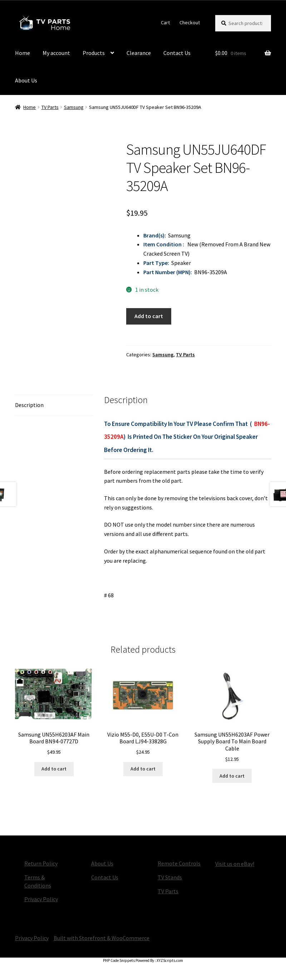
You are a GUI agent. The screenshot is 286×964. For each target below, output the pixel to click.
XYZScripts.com (170, 960)
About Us (26, 80)
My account (56, 52)
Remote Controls (179, 863)
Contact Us (177, 52)
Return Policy (41, 863)
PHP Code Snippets (119, 960)
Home (22, 52)
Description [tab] (29, 404)
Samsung (74, 107)
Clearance (139, 52)
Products (94, 52)
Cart (165, 22)
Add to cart (148, 316)
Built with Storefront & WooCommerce (101, 938)
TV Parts (50, 107)
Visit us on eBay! (234, 863)
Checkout (189, 22)
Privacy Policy (41, 899)
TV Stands (170, 877)
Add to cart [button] (53, 768)
